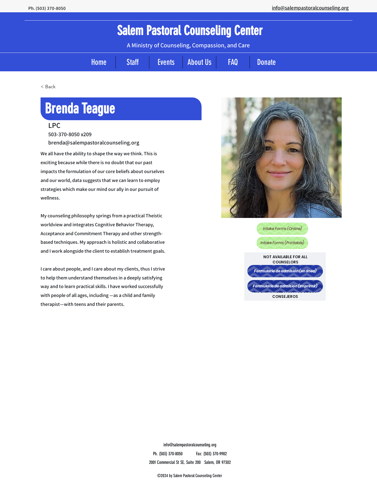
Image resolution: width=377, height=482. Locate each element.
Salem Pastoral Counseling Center (189, 30)
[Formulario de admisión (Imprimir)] (285, 286)
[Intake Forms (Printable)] (282, 243)
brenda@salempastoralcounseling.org (93, 142)
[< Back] (53, 86)
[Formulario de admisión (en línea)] (285, 271)
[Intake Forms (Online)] (282, 229)
